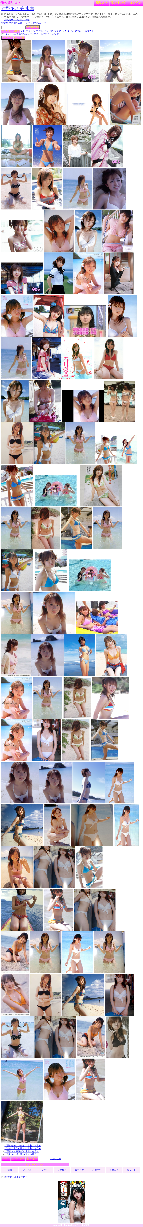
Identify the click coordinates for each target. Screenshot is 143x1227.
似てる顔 (19, 37)
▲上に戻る (55, 1158)
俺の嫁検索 (32, 27)
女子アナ (58, 31)
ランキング (118, 2)
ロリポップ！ (83, 1225)
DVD (11, 23)
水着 (20, 23)
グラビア (48, 31)
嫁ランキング (39, 23)
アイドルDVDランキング (46, 34)
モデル (39, 31)
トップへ (7, 37)
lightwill (68, 1225)
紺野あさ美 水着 (17, 8)
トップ (6, 1158)
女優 (22, 31)
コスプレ (27, 23)
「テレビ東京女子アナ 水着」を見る (22, 1148)
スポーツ (68, 31)
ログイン (135, 2)
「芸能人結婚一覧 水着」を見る (20, 1154)
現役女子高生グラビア (16, 1177)
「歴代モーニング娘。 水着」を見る (22, 1145)
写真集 (4, 23)
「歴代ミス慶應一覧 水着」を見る (21, 1151)
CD (15, 23)
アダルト (79, 31)
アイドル (30, 31)
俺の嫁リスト (10, 3)
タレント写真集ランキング (18, 34)
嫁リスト (102, 2)
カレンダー (18, 1158)
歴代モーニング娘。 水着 (16, 19)
